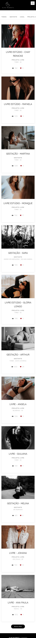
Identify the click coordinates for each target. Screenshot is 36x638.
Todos (4, 16)
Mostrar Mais (18, 626)
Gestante (13, 16)
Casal (22, 16)
